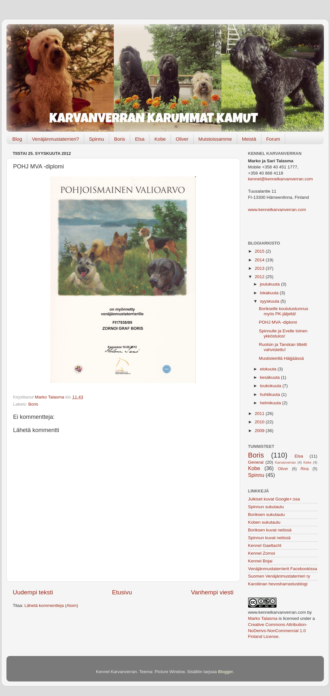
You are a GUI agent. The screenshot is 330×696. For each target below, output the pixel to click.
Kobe (160, 139)
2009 (260, 430)
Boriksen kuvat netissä (270, 530)
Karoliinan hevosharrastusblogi (278, 583)
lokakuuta (270, 292)
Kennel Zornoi (261, 553)
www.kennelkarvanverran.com (277, 209)
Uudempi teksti (33, 592)
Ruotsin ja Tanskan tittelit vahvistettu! (283, 347)
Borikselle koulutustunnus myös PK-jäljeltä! (283, 311)
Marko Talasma (262, 618)
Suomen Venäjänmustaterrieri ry (279, 576)
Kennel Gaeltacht (265, 545)
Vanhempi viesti (212, 592)
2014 (260, 259)
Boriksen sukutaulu (266, 514)
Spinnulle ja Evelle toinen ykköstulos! (283, 333)
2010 (260, 421)
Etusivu (122, 592)
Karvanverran (285, 462)
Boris (119, 139)
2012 (260, 276)
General (256, 462)
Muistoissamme (215, 139)
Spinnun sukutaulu (266, 506)
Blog (17, 139)
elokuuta (269, 369)
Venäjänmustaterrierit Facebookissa (282, 568)
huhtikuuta (270, 394)
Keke (308, 462)
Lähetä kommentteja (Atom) (51, 605)
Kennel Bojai (260, 561)
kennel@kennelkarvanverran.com (280, 179)
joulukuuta (270, 284)
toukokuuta (271, 385)
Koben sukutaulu (264, 522)
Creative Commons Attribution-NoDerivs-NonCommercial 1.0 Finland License (277, 630)
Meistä (249, 139)
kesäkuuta (270, 377)
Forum (273, 139)
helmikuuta (271, 402)
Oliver (182, 139)
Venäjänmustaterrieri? (55, 139)
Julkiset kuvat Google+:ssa (274, 499)
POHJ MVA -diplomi (278, 322)
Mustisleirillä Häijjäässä (281, 358)
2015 (260, 251)
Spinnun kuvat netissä (269, 537)
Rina (305, 469)
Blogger (225, 671)
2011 (260, 413)
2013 (260, 268)
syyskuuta (270, 301)
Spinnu (96, 139)
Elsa (139, 139)
